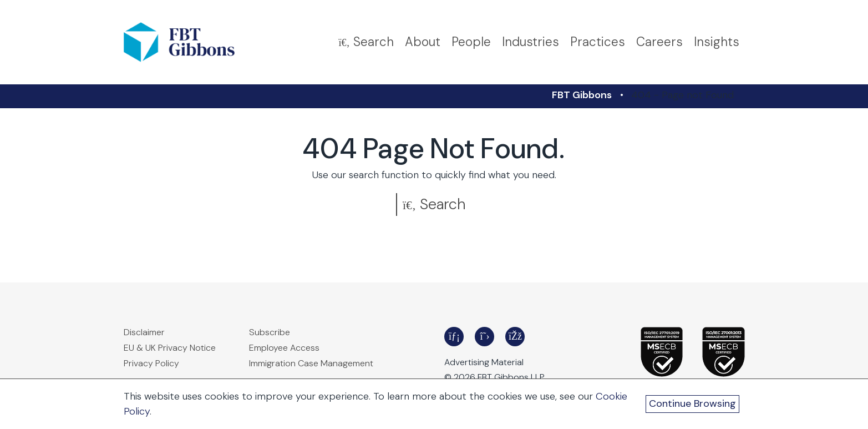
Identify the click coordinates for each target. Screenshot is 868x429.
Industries (530, 42)
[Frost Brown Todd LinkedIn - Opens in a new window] (454, 336)
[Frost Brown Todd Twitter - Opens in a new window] (484, 336)
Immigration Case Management (311, 363)
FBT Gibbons (582, 95)
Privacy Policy (151, 363)
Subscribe (269, 332)
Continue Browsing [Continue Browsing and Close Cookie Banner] (692, 403)
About (422, 42)
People (471, 42)
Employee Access (284, 348)
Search (434, 204)
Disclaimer (144, 332)
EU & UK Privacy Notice (170, 348)
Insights (716, 42)
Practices (597, 42)
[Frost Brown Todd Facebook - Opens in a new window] (515, 336)
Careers (659, 42)
